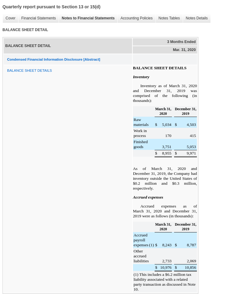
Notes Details (195, 18)
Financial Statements (37, 18)
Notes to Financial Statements (87, 18)
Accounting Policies (134, 18)
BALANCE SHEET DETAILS (29, 70)
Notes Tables (168, 18)
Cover (8, 18)
